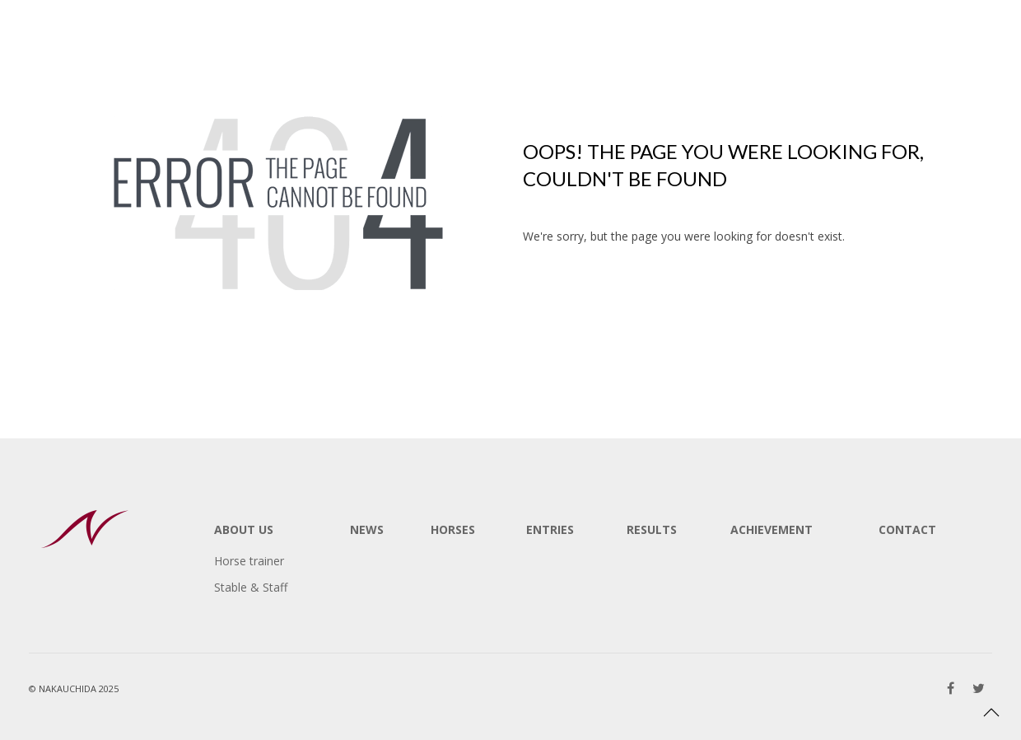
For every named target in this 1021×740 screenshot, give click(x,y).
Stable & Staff (250, 587)
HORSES (453, 529)
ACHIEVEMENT (771, 529)
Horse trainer (249, 561)
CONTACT (907, 529)
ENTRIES (550, 529)
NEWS (367, 529)
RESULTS (652, 529)
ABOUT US (243, 529)
